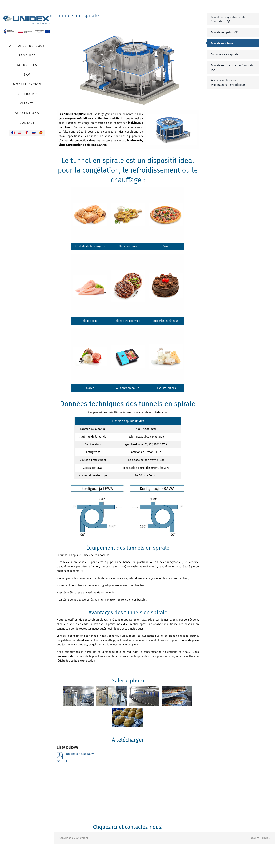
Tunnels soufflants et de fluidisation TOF (233, 67)
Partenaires (27, 94)
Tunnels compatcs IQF (224, 32)
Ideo (267, 837)
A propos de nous (27, 46)
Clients (27, 103)
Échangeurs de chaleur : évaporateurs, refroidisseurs (228, 82)
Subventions (27, 113)
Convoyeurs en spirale (224, 54)
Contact (27, 123)
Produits (27, 55)
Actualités (27, 65)
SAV (27, 74)
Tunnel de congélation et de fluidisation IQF (228, 19)
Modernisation (27, 84)
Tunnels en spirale (222, 43)
